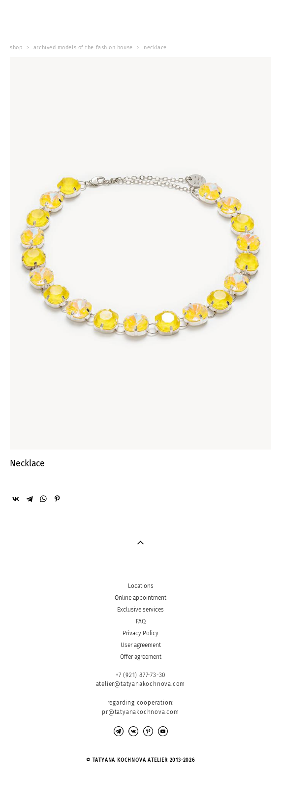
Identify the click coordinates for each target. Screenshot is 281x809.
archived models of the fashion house (83, 47)
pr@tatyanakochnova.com (140, 712)
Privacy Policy (140, 633)
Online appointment (140, 597)
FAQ (141, 621)
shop (16, 47)
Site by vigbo (140, 785)
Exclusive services (140, 609)
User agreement (141, 645)
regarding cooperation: (140, 702)
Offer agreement (140, 656)
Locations (141, 585)
